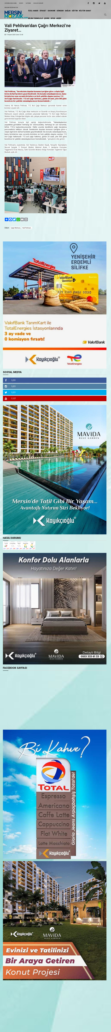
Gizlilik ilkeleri (38, 3)
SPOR (53, 18)
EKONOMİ (51, 11)
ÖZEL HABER (33, 11)
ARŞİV (58, 18)
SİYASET (43, 11)
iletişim (28, 3)
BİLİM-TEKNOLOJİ (35, 18)
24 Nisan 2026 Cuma (10, 3)
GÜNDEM (60, 11)
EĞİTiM (75, 11)
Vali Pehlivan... (27, 228)
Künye (21, 3)
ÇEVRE (46, 18)
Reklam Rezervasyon (11, 7)
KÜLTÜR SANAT (85, 11)
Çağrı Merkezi (15, 228)
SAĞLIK (68, 11)
